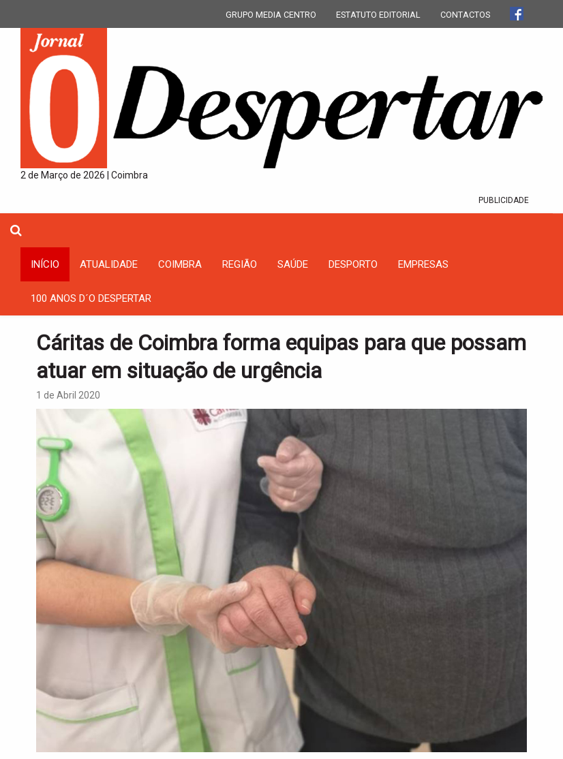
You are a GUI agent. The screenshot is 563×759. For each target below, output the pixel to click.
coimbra (180, 264)
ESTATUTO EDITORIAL (378, 15)
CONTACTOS (465, 15)
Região (239, 264)
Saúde (292, 264)
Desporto (353, 264)
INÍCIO (45, 264)
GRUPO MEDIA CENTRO (271, 15)
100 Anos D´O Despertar (91, 298)
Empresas (423, 264)
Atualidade (109, 264)
